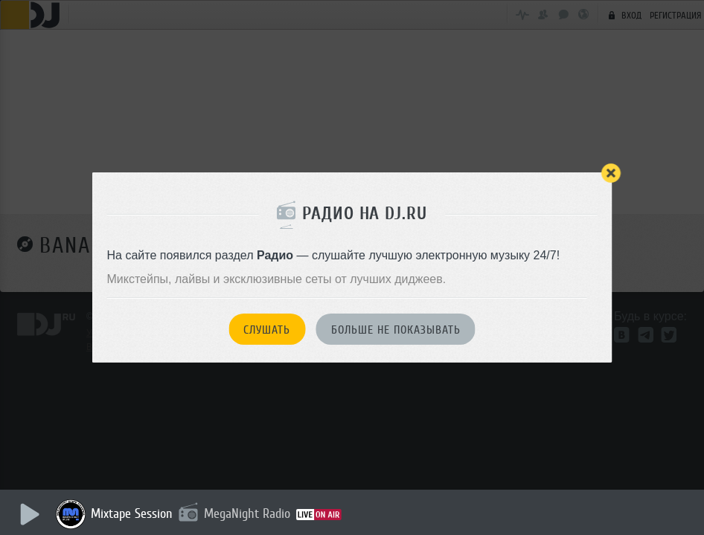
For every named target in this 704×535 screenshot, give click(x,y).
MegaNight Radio (247, 513)
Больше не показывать (396, 330)
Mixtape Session (132, 513)
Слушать (266, 330)
